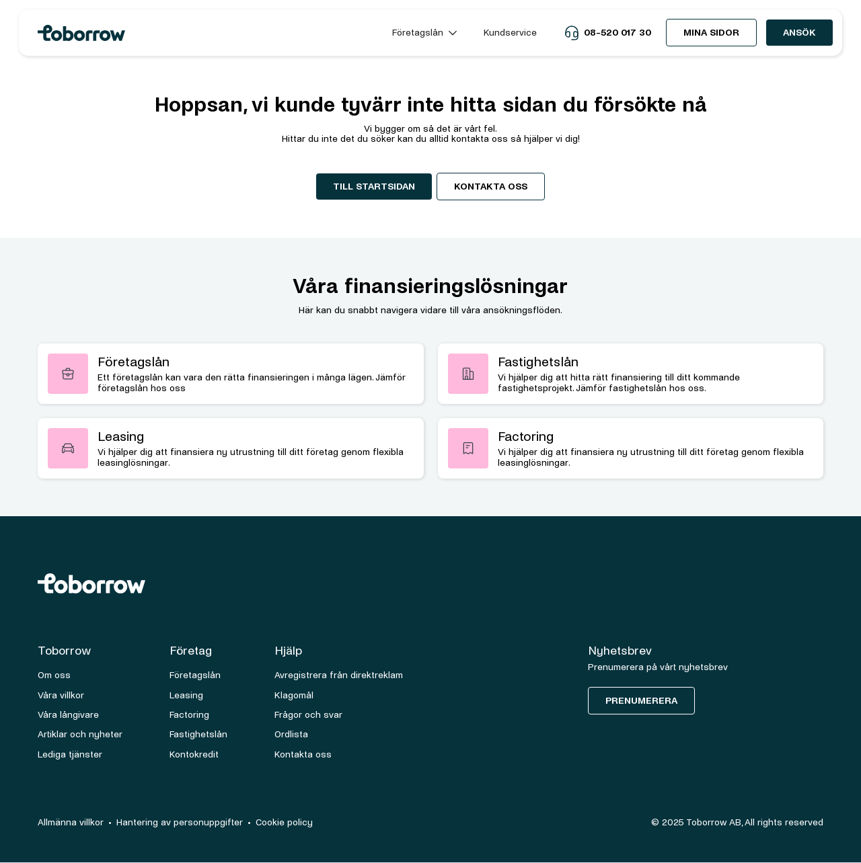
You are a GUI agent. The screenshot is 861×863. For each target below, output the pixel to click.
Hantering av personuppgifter (179, 822)
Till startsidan (374, 186)
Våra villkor (61, 695)
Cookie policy (284, 822)
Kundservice (510, 33)
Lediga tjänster (70, 754)
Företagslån (195, 675)
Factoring (189, 715)
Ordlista (291, 734)
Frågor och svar (308, 715)
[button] (424, 32)
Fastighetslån (198, 734)
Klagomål (293, 695)
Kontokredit (194, 754)
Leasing (186, 695)
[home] (203, 33)
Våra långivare (68, 715)
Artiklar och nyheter (80, 734)
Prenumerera (641, 701)
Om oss (54, 675)
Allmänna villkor (71, 822)
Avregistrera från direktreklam (338, 675)
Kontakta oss (490, 186)
